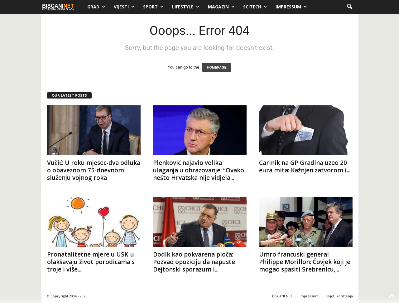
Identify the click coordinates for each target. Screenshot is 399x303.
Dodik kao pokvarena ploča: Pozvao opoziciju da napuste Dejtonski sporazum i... (194, 261)
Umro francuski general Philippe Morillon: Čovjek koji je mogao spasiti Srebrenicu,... (304, 261)
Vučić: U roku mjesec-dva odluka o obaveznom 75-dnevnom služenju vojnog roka (93, 170)
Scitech (255, 7)
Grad (96, 7)
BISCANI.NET (282, 296)
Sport (153, 7)
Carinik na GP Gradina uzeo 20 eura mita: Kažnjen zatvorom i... (304, 166)
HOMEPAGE (216, 67)
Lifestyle (185, 7)
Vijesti (124, 7)
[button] (349, 7)
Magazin (221, 7)
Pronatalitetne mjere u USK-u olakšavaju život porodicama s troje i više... (91, 261)
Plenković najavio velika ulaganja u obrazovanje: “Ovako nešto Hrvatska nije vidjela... (198, 170)
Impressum (291, 7)
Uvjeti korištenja (339, 296)
